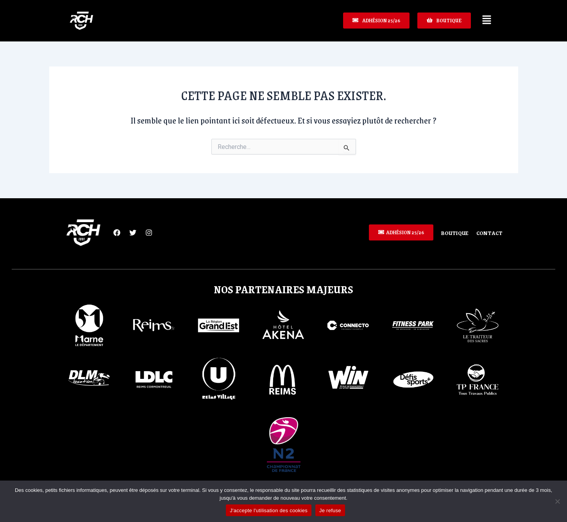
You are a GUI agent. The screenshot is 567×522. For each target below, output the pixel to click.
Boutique (454, 232)
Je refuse (330, 510)
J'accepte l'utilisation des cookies (269, 510)
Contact (490, 232)
